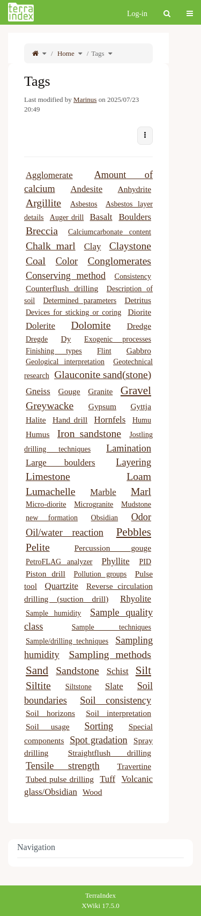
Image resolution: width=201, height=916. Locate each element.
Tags (97, 53)
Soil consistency (115, 700)
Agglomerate (49, 175)
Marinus (84, 99)
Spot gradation (98, 740)
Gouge (69, 391)
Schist (118, 671)
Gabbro (138, 350)
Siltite (38, 685)
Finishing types (54, 351)
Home (65, 53)
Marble (103, 492)
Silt (143, 670)
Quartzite (61, 586)
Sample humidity (53, 613)
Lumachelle (50, 491)
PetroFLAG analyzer (59, 562)
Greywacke (49, 405)
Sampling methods (110, 654)
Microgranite (93, 504)
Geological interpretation (65, 362)
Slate (114, 686)
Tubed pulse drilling (60, 779)
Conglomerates (119, 261)
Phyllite (116, 561)
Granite (100, 391)
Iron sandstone (89, 433)
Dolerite (40, 326)
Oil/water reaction (64, 532)
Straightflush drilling (109, 752)
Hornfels (110, 420)
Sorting (99, 726)
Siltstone (78, 687)
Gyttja (141, 406)
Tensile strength (63, 765)
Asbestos (84, 204)
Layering (133, 462)
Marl (141, 491)
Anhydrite (134, 189)
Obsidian (104, 518)
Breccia (42, 231)
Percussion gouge (113, 547)
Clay (92, 246)
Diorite (139, 311)
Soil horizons (50, 713)
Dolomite (90, 325)
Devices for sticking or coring (73, 312)
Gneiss (38, 391)
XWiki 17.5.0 (100, 906)
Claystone (130, 246)
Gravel (136, 390)
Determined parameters (79, 301)
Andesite (86, 189)
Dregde (37, 339)
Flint (104, 351)
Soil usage (48, 726)
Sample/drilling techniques (67, 641)
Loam (138, 476)
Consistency (133, 276)
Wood (92, 791)
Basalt (101, 217)
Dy (66, 338)
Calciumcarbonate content (109, 232)
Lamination (128, 448)
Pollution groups (100, 574)
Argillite (43, 203)
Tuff (107, 779)
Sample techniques (111, 627)
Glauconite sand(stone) (102, 374)
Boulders (134, 217)
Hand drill (70, 419)
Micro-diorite (46, 504)
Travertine (134, 766)
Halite (36, 419)
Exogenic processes (117, 339)
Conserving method (66, 275)
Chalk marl (51, 246)
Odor (141, 517)
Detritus (137, 300)
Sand (37, 670)
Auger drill (67, 217)
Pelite (38, 547)
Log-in (137, 14)
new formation (52, 518)
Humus (37, 434)
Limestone (48, 476)
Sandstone (77, 670)
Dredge (139, 325)
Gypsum (102, 406)
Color (67, 261)
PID (145, 562)
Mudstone (136, 504)
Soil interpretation (118, 713)
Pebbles (133, 532)
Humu (141, 420)
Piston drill (45, 573)
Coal (36, 261)
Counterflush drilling (62, 288)
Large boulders (60, 462)
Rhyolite (135, 599)
